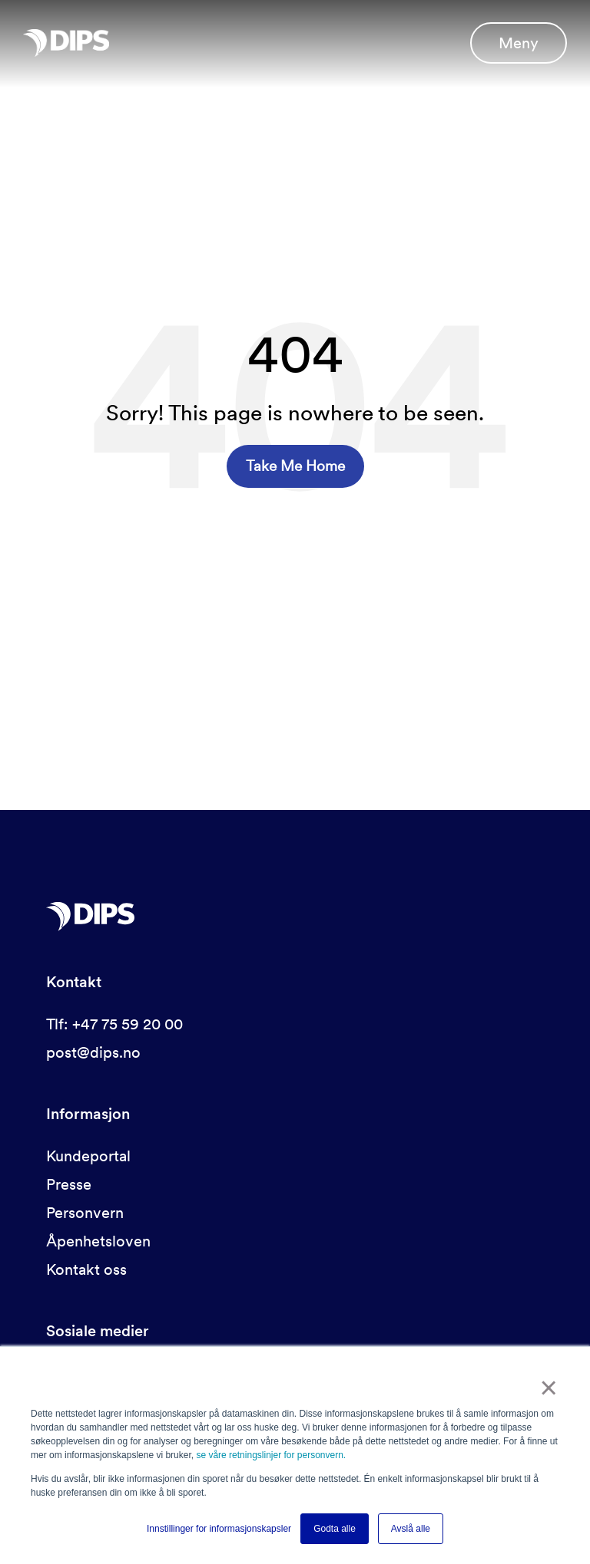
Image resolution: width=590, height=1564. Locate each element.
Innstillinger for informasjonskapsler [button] (219, 1528)
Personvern (85, 1212)
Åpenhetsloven (98, 1241)
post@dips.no (93, 1052)
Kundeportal (88, 1156)
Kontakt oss (86, 1269)
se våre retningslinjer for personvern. (271, 1455)
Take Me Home (295, 466)
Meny (519, 44)
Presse (68, 1184)
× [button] (549, 1388)
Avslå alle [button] (410, 1528)
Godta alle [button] (334, 1528)
